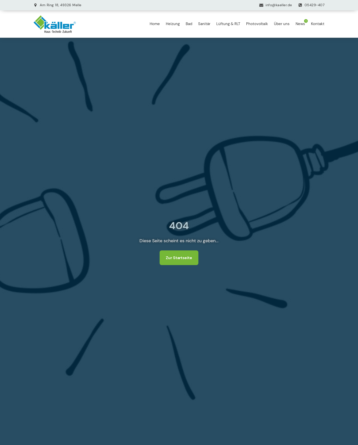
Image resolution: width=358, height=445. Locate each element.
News (300, 23)
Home (155, 23)
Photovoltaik (257, 23)
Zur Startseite (179, 257)
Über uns (282, 23)
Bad (189, 23)
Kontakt (317, 23)
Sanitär (204, 23)
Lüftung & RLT (228, 23)
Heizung (173, 23)
